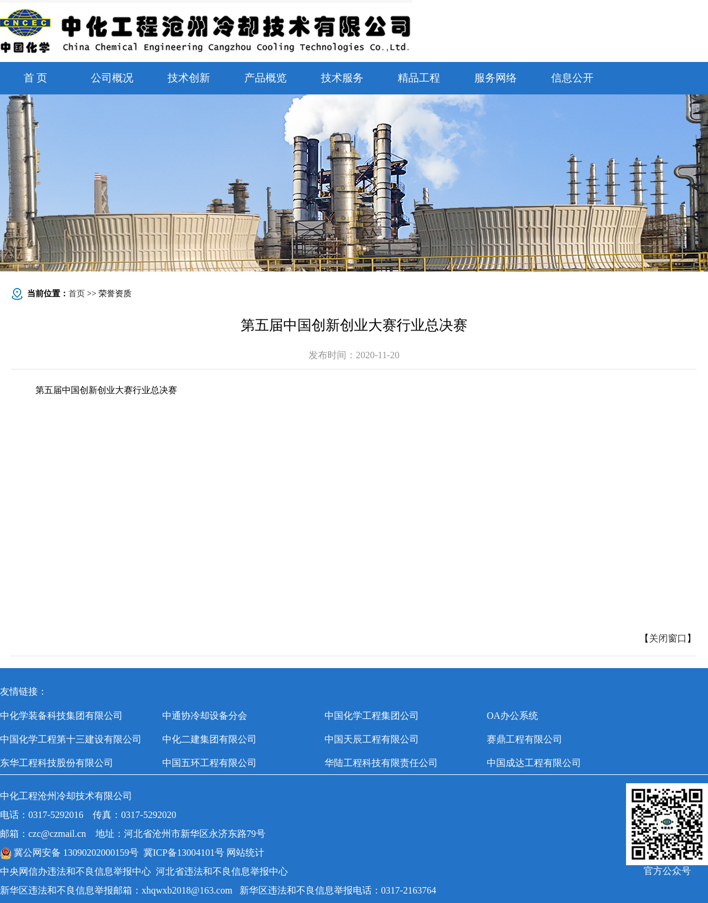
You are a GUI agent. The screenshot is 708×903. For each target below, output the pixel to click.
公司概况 (112, 78)
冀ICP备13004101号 (183, 853)
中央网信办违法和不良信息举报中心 (75, 871)
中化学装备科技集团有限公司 (61, 716)
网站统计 (245, 853)
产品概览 (265, 78)
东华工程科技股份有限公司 (56, 763)
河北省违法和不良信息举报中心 (222, 871)
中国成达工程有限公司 (534, 763)
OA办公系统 (512, 716)
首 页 (36, 78)
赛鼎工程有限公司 (524, 739)
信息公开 (572, 78)
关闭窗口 (668, 638)
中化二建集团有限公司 (209, 739)
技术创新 (189, 78)
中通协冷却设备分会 (204, 716)
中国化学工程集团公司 (371, 716)
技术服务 (342, 78)
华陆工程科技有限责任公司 (381, 763)
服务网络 (495, 78)
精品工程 (419, 78)
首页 (76, 293)
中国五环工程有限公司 (209, 763)
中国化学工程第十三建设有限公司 (71, 739)
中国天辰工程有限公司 (371, 739)
